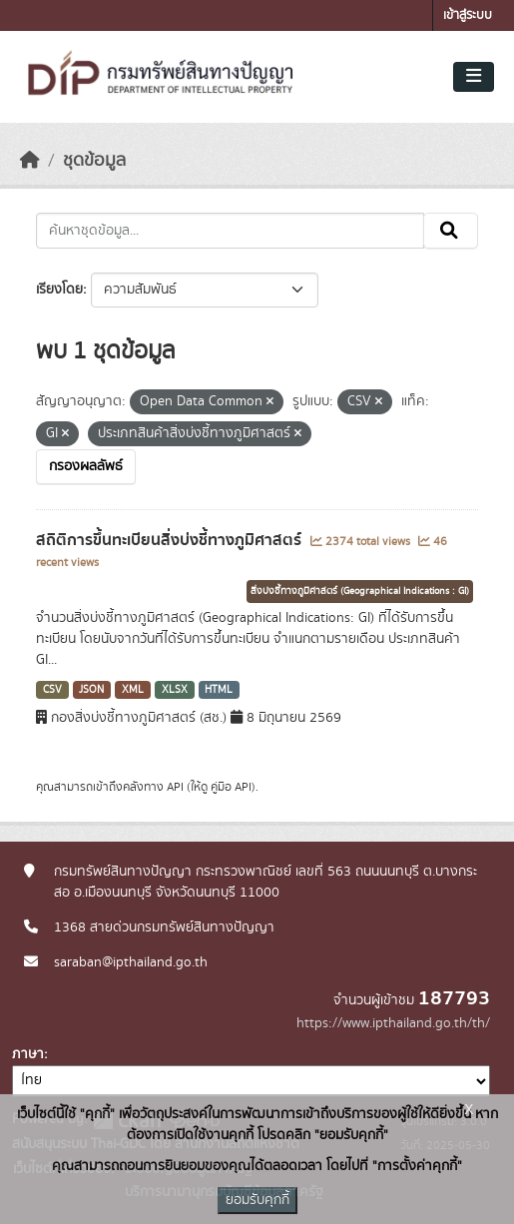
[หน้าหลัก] (30, 161)
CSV (52, 690)
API (175, 787)
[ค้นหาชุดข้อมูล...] (230, 231)
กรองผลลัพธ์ (86, 466)
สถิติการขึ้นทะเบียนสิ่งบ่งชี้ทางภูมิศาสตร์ (170, 540)
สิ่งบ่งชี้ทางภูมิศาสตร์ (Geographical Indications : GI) (360, 591)
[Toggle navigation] (473, 77)
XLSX (175, 690)
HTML (219, 690)
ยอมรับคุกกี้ (257, 1200)
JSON (91, 690)
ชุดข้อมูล (94, 161)
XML (133, 690)
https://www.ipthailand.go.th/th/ (393, 1023)
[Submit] (450, 231)
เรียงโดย (59, 290)
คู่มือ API (231, 787)
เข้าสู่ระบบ (467, 15)
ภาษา (28, 1054)
